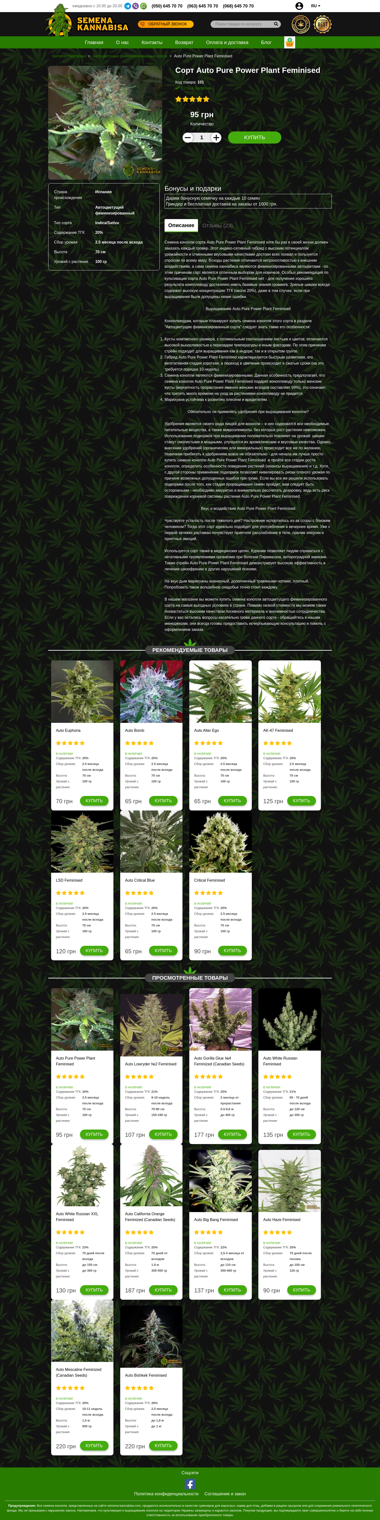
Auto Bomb (134, 730)
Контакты (152, 42)
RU (315, 6)
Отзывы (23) (217, 225)
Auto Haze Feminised (281, 1220)
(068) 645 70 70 (238, 6)
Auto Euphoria (68, 730)
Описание (181, 225)
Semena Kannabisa (69, 56)
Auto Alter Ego (206, 730)
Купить (254, 137)
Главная (94, 42)
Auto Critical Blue (140, 880)
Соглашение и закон (225, 1493)
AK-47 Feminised (278, 730)
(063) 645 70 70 (202, 6)
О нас (122, 42)
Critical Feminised (209, 880)
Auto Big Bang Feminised (216, 1220)
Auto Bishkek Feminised (146, 1375)
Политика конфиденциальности (166, 1493)
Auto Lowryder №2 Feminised (150, 1064)
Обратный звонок (163, 24)
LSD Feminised (69, 880)
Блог (266, 42)
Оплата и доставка (227, 42)
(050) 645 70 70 (167, 6)
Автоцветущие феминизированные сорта (130, 56)
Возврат (184, 42)
